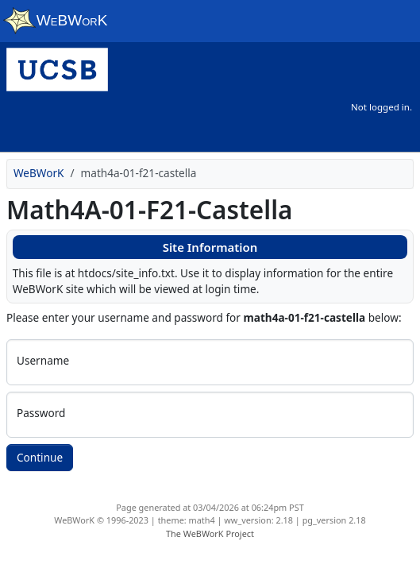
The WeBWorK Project (210, 533)
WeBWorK (38, 172)
